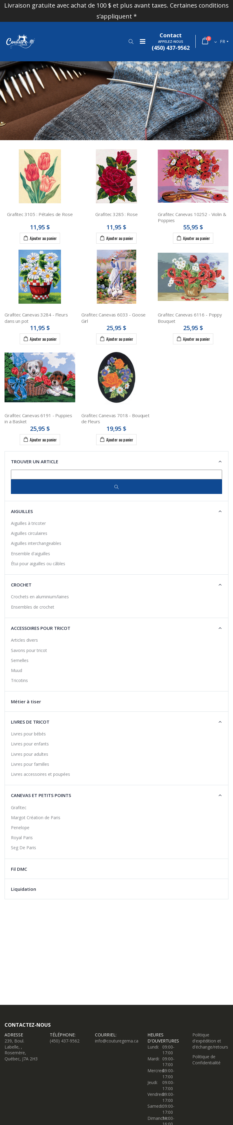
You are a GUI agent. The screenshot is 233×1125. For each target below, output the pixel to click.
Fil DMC (19, 869)
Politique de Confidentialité (206, 1060)
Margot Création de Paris (35, 817)
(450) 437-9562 (64, 1041)
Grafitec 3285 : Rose (116, 214)
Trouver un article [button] (34, 461)
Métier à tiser (26, 701)
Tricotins (19, 680)
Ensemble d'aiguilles (30, 553)
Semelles (20, 660)
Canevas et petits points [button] (41, 795)
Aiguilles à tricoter (28, 523)
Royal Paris (22, 837)
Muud (16, 670)
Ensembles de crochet (32, 607)
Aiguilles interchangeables (36, 543)
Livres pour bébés (28, 734)
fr (222, 41)
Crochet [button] (21, 585)
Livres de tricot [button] (30, 722)
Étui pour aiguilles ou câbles (38, 563)
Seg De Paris (23, 847)
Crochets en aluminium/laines (40, 597)
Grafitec (18, 807)
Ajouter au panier (40, 238)
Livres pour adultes (29, 754)
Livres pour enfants (30, 744)
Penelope (20, 827)
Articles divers (24, 640)
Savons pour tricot (29, 650)
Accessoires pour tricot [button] (40, 628)
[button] (131, 41)
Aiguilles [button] (22, 511)
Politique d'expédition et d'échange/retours (210, 1040)
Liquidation (23, 889)
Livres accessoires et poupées (40, 774)
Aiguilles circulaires (29, 533)
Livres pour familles (30, 764)
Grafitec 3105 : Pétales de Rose (40, 214)
